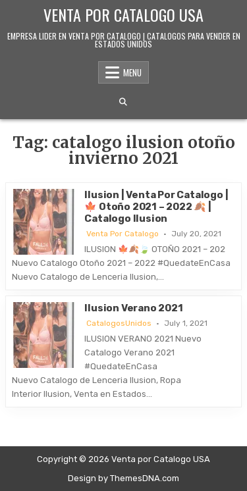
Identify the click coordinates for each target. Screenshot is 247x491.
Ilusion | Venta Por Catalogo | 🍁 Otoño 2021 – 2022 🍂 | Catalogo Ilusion (156, 206)
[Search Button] (123, 102)
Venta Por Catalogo (122, 234)
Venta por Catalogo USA (123, 14)
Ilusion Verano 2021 (133, 308)
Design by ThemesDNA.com (123, 478)
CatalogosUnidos (118, 323)
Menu (132, 72)
